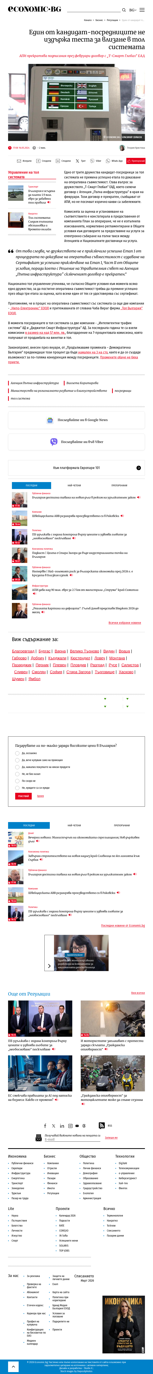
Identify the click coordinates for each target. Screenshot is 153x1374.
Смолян (39, 672)
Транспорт (33, 186)
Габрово (19, 658)
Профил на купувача (33, 1323)
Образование (90, 1178)
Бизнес (99, 20)
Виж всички (138, 993)
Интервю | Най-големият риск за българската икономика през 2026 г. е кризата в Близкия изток (82, 573)
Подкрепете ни (60, 1321)
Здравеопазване (75, 955)
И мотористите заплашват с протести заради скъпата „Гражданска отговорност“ (112, 1045)
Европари (17, 1168)
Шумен (18, 679)
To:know (111, 1225)
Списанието (113, 1230)
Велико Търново (84, 651)
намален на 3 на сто (92, 352)
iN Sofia (63, 1235)
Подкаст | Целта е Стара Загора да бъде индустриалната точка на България (80, 554)
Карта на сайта (60, 1292)
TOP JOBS (64, 1250)
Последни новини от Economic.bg (123, 925)
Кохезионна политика (42, 549)
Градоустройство (92, 1188)
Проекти (63, 1209)
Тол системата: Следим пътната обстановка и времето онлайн (40, 223)
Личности (17, 1230)
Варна (60, 651)
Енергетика (18, 1178)
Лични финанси (92, 1168)
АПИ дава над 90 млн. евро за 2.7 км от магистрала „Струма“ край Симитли (85, 591)
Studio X (88, 1368)
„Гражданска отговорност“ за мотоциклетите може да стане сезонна (112, 1100)
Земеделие (18, 1188)
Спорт (15, 1240)
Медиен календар (32, 1342)
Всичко (109, 1209)
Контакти (32, 1297)
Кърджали (57, 658)
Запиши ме (111, 1137)
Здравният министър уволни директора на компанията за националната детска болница (76, 964)
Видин (109, 651)
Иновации (53, 1173)
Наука (15, 1215)
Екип (55, 1284)
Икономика (17, 1156)
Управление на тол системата (23, 174)
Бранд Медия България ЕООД (61, 1307)
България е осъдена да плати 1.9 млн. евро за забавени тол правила (41, 196)
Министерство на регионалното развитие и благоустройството (59, 391)
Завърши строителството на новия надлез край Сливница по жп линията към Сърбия (84, 858)
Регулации (112, 20)
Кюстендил (80, 658)
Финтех (123, 1188)
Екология (88, 1193)
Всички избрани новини (125, 622)
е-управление (127, 1173)
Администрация (92, 1198)
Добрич (37, 658)
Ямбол (34, 679)
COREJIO (63, 1230)
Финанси (52, 1183)
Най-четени (74, 485)
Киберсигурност (128, 1178)
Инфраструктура (40, 585)
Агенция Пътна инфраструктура (35, 383)
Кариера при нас (36, 1313)
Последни (31, 485)
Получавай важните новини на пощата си (72, 1135)
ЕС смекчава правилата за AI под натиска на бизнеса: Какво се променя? (40, 1098)
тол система (20, 398)
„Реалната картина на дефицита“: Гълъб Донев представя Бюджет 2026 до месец (85, 610)
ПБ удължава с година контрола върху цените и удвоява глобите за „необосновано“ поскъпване (79, 536)
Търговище (105, 672)
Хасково (126, 672)
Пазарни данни (115, 1235)
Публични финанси (41, 493)
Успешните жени (68, 1240)
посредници (123, 391)
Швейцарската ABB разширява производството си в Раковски (78, 516)
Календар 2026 (67, 1215)
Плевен (59, 665)
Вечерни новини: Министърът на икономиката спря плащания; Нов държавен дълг (84, 839)
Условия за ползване (58, 1315)
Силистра (130, 665)
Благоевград (23, 651)
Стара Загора (79, 672)
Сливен (21, 672)
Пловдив (78, 665)
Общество (88, 1156)
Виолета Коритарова (82, 383)
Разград (97, 665)
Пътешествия (19, 1220)
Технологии (125, 1156)
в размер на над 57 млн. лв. (45, 333)
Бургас (45, 651)
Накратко (32, 213)
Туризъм (16, 1193)
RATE (61, 1225)
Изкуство (17, 1235)
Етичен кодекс (35, 1305)
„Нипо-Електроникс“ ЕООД (29, 308)
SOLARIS (63, 1245)
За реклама (33, 1276)
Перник (42, 665)
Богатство (17, 1225)
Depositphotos (84, 1371)
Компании (37, 512)
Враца (124, 651)
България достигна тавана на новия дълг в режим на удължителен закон (86, 497)
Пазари (51, 1178)
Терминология (115, 1215)
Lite (11, 1209)
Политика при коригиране (60, 1299)
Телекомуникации (129, 1168)
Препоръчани (119, 485)
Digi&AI (123, 1163)
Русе (113, 665)
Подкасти (64, 1220)
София (56, 672)
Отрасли (52, 1168)
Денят (31, 833)
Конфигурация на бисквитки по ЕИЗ (36, 1332)
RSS (105, 1125)
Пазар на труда (20, 1198)
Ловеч (99, 658)
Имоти (51, 1188)
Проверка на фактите (34, 1286)
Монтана (117, 658)
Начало (88, 20)
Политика (36, 530)
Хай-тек (123, 1183)
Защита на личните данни (61, 1277)
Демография (90, 1173)
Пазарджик (21, 665)
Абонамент (33, 1292)
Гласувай (23, 796)
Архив (40, 796)
